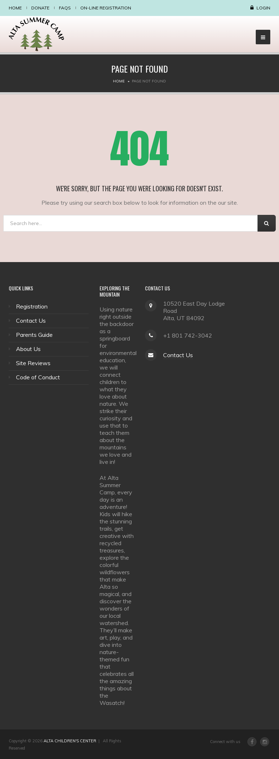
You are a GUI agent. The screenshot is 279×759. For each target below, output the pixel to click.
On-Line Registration (105, 8)
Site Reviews (33, 363)
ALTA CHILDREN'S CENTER (70, 740)
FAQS (65, 8)
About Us (28, 348)
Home (15, 8)
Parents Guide (34, 334)
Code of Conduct (38, 377)
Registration (32, 306)
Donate (40, 8)
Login (263, 8)
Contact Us (31, 320)
